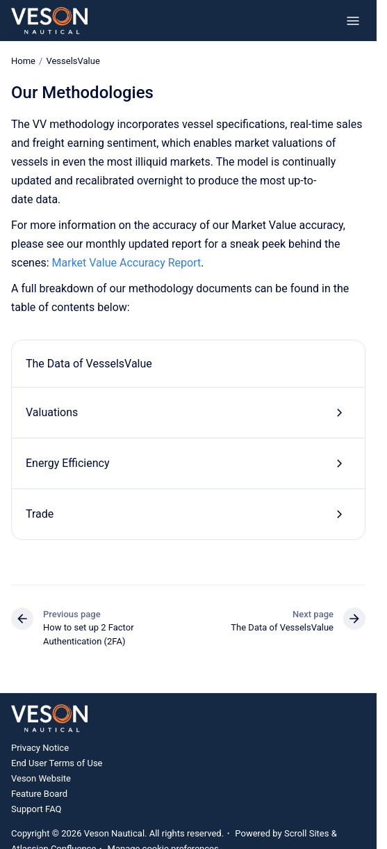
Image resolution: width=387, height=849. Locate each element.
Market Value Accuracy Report (126, 262)
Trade (39, 514)
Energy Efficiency (68, 463)
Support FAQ (36, 809)
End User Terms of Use (57, 763)
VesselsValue (72, 61)
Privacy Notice (40, 748)
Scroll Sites (306, 833)
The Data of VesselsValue (89, 363)
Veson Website (41, 778)
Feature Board (39, 793)
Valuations (52, 412)
